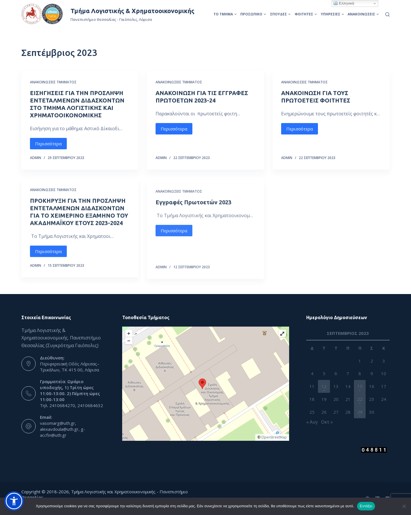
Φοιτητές (306, 14)
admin (35, 157)
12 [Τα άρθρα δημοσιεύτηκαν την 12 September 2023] (324, 386)
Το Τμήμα (225, 14)
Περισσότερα (48, 143)
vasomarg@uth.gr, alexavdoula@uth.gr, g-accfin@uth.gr (62, 429)
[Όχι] (404, 506)
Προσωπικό (253, 14)
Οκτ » (327, 422)
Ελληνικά (343, 3)
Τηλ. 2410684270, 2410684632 (71, 405)
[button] (14, 501)
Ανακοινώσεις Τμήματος (53, 82)
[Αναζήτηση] (387, 14)
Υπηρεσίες (332, 14)
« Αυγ (312, 422)
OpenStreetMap (274, 437)
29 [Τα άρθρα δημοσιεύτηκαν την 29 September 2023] (359, 412)
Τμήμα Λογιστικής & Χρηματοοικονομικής (132, 10)
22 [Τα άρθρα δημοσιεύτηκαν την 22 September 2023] (359, 399)
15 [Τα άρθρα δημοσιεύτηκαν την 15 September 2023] (359, 386)
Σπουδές (280, 14)
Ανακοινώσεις (363, 14)
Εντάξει (366, 506)
